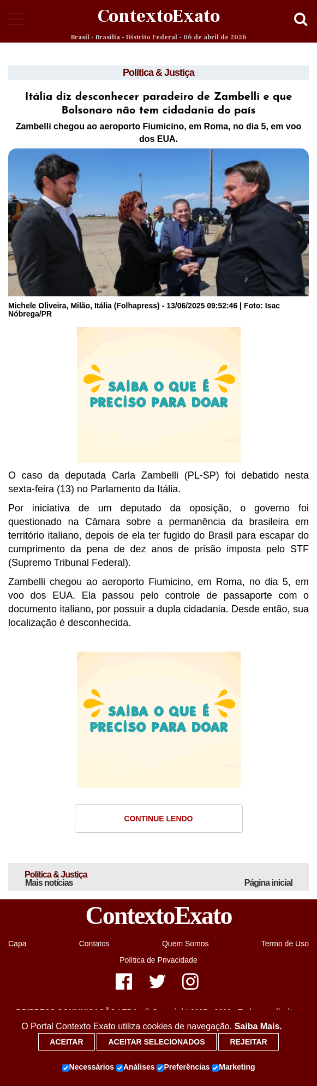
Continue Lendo (158, 818)
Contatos (94, 943)
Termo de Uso (285, 943)
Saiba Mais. (258, 1026)
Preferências (183, 1067)
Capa (17, 943)
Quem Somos (185, 943)
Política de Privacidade (158, 960)
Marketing (233, 1067)
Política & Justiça (158, 72)
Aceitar (66, 1041)
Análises (135, 1067)
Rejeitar (248, 1041)
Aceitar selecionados (156, 1041)
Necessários (88, 1067)
